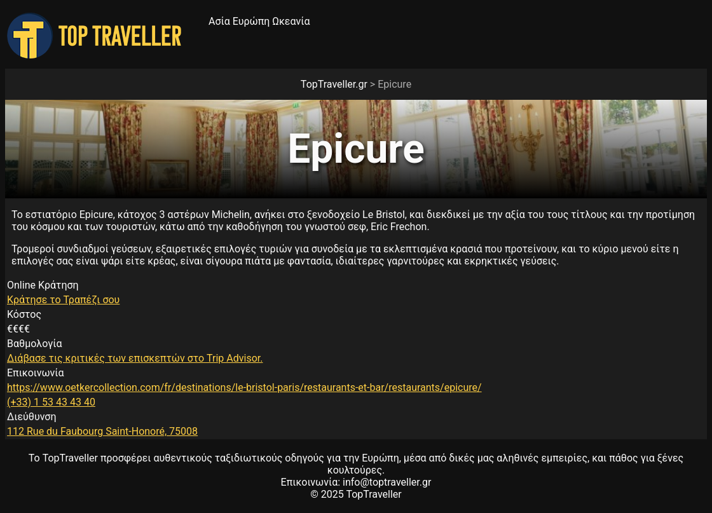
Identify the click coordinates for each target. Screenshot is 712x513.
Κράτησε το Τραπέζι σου (63, 300)
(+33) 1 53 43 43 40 (51, 402)
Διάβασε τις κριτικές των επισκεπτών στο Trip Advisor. (135, 358)
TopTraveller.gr (334, 84)
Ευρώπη (251, 21)
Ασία (219, 21)
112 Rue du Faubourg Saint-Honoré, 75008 (102, 431)
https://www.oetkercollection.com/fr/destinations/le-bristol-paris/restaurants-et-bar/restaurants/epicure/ (244, 387)
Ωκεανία (291, 21)
